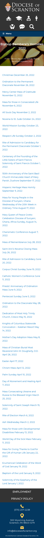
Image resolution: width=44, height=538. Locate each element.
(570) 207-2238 (22, 510)
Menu (6, 33)
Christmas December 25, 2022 (18, 75)
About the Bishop (25, 59)
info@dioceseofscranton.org (22, 531)
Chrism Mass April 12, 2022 (16, 368)
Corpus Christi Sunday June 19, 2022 (21, 269)
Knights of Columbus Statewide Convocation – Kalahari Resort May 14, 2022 (20, 327)
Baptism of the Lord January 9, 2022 (21, 473)
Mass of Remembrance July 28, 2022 (21, 242)
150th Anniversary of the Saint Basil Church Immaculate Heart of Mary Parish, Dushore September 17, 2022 (21, 177)
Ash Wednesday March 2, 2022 (19, 422)
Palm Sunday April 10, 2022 (16, 374)
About (13, 59)
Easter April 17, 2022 (12, 361)
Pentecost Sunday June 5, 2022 (19, 296)
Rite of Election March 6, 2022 (18, 415)
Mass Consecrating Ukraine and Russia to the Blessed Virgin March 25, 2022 (20, 395)
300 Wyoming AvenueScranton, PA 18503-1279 (22, 521)
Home (7, 59)
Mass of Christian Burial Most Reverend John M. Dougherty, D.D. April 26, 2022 (20, 351)
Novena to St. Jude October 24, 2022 (21, 119)
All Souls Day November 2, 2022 (19, 112)
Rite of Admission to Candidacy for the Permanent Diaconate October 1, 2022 (21, 146)
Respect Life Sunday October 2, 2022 (21, 136)
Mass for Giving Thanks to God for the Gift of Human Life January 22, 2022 (20, 453)
